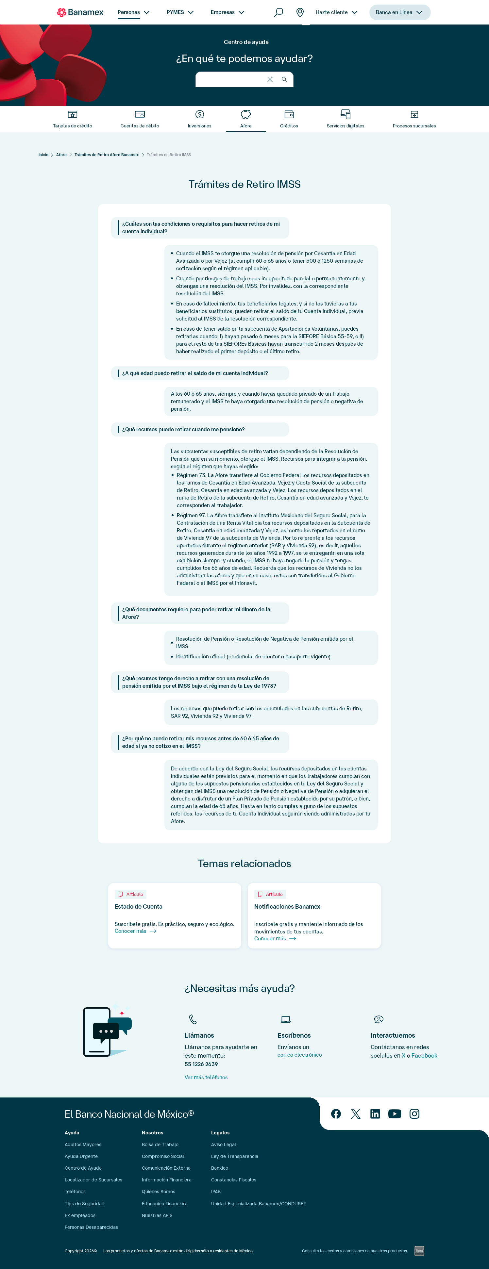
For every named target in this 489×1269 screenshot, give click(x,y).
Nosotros (152, 1132)
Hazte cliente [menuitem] (332, 12)
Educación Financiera (165, 1203)
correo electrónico (300, 1055)
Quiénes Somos (158, 1191)
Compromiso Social (163, 1156)
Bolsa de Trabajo (160, 1144)
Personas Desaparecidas (91, 1227)
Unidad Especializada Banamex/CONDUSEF (258, 1203)
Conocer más (135, 931)
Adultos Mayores (83, 1144)
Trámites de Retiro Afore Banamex (107, 155)
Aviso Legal (223, 1144)
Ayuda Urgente (81, 1156)
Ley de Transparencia (234, 1156)
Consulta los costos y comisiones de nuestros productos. (355, 1251)
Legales (220, 1132)
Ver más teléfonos (206, 1077)
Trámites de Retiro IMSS (169, 155)
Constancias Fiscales (233, 1179)
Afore (61, 155)
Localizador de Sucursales (93, 1179)
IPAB (216, 1191)
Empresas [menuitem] (223, 12)
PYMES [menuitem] (175, 12)
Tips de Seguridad (85, 1203)
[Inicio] (43, 154)
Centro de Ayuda (83, 1168)
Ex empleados (80, 1215)
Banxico (219, 1168)
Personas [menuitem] (129, 12)
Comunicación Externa (166, 1168)
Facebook (424, 1055)
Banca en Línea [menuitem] (394, 12)
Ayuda (72, 1132)
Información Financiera (167, 1179)
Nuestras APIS (157, 1215)
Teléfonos (75, 1191)
